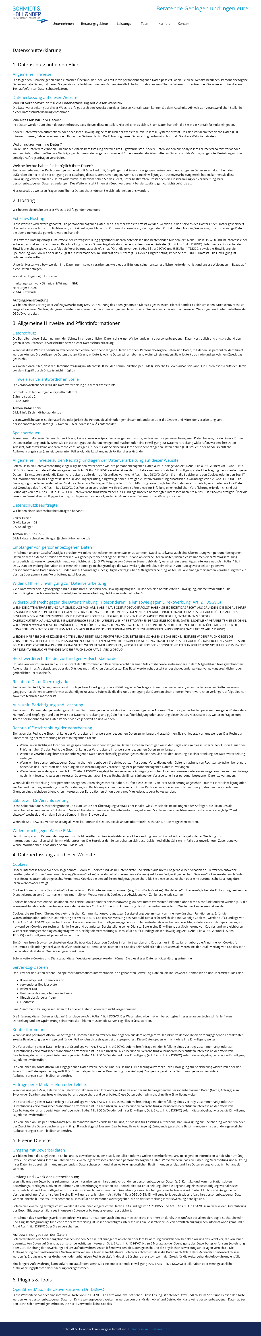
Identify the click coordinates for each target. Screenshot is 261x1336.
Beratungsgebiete (95, 23)
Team (146, 23)
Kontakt (183, 23)
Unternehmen (63, 23)
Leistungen (125, 23)
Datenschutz (160, 1329)
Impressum (140, 1329)
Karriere (164, 23)
